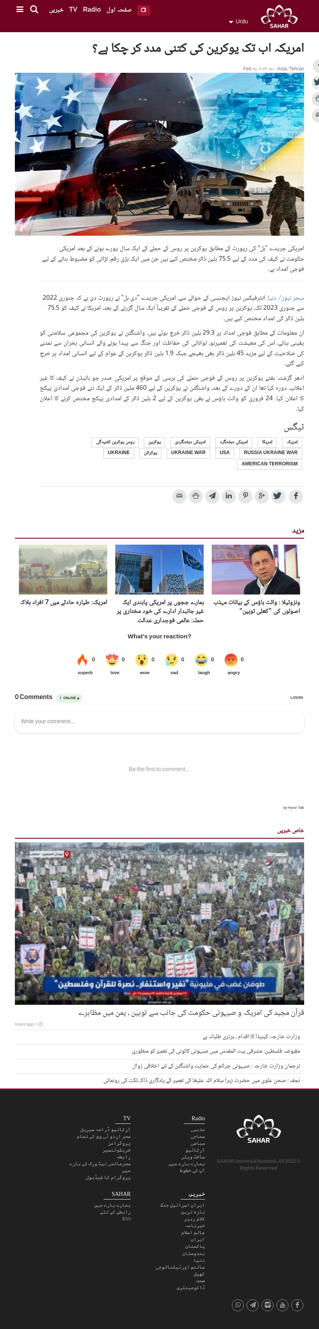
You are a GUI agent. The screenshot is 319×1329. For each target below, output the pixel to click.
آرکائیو (195, 1150)
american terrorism (269, 464)
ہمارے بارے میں (187, 1163)
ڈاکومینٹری (191, 1287)
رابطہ (124, 1157)
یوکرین (154, 442)
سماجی (198, 1136)
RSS (126, 1219)
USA (225, 453)
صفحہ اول (119, 10)
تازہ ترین (193, 1212)
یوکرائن (150, 453)
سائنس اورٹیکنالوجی (180, 1267)
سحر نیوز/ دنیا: (285, 298)
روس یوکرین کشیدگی (115, 442)
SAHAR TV (258, 1131)
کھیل (199, 1274)
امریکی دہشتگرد (234, 442)
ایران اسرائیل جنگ (182, 1205)
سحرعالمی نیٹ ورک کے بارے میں (100, 1167)
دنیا (199, 1260)
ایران (198, 1239)
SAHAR (282, 18)
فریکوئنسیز (116, 1150)
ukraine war (188, 453)
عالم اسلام (193, 1232)
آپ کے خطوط (192, 1170)
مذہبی (198, 1129)
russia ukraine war (271, 453)
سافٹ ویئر (193, 1157)
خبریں (56, 10)
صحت (200, 1281)
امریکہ (292, 442)
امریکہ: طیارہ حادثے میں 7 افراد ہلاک (63, 603)
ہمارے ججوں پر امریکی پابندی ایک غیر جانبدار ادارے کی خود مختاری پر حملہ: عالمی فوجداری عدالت (160, 612)
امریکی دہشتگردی (190, 442)
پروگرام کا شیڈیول (108, 1177)
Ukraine (119, 453)
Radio (91, 10)
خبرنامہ (195, 1225)
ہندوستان (193, 1253)
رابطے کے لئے (115, 1212)
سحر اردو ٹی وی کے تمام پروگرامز (104, 1140)
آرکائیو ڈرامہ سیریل (105, 1129)
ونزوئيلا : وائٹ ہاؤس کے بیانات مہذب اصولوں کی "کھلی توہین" (256, 608)
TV (73, 10)
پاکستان (195, 1246)
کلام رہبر (194, 1219)
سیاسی (198, 1143)
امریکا (267, 442)
